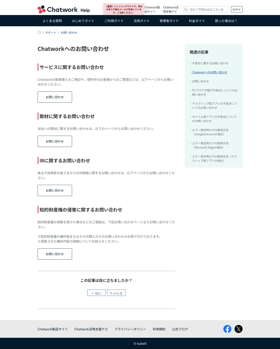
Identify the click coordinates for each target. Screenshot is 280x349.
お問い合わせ (69, 32)
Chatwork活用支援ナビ (171, 9)
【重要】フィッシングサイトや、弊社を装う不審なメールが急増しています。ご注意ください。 (123, 9)
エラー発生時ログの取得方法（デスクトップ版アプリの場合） (214, 158)
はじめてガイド (83, 20)
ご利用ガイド (113, 20)
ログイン (237, 10)
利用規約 (159, 329)
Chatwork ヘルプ (64, 9)
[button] (96, 292)
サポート (50, 32)
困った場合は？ (226, 20)
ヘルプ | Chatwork (39, 32)
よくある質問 (52, 20)
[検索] (205, 9)
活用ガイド (141, 20)
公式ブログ (180, 329)
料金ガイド (197, 20)
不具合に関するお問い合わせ (210, 63)
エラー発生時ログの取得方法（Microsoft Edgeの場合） (210, 145)
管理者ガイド (169, 20)
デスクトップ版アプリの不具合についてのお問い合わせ (214, 105)
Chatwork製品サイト (152, 9)
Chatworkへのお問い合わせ (209, 72)
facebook (227, 329)
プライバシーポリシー (130, 329)
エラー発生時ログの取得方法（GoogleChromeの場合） (210, 132)
